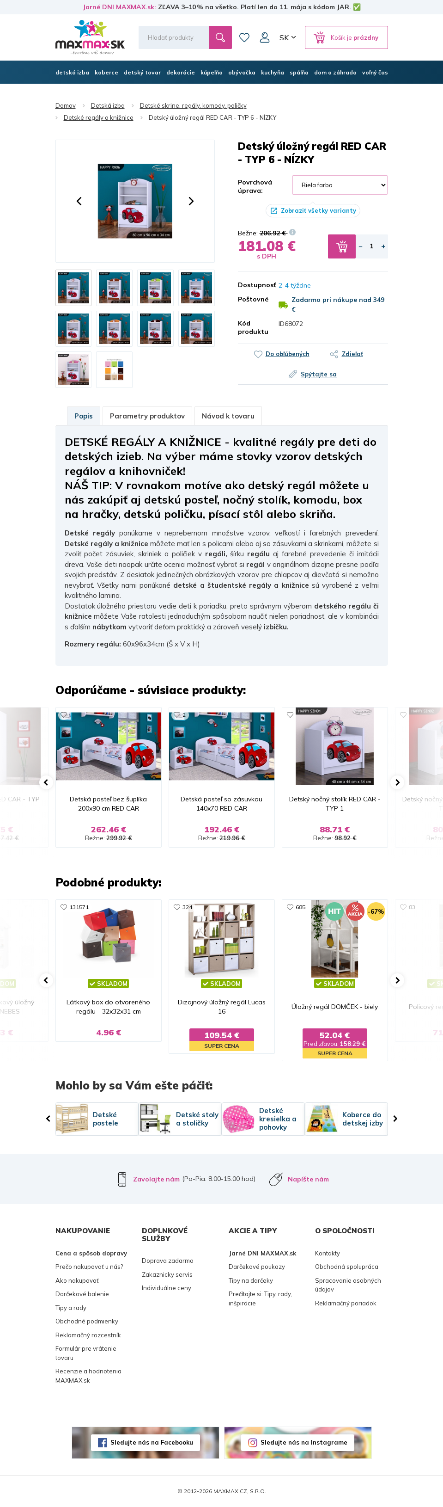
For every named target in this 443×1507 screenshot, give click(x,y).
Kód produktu (251, 327)
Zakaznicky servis (167, 1274)
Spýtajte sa (319, 374)
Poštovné (251, 299)
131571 (79, 907)
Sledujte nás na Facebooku (151, 1442)
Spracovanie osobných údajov (348, 1285)
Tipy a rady (70, 1307)
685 (300, 907)
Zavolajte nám (156, 1179)
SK (284, 37)
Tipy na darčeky (251, 1280)
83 (412, 907)
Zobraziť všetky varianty (318, 210)
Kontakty (327, 1253)
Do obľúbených (287, 353)
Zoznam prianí (244, 37)
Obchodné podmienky (86, 1321)
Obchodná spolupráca (346, 1266)
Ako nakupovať (77, 1280)
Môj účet (265, 37)
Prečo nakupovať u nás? (89, 1266)
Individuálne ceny (166, 1288)
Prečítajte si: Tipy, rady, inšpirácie (260, 1298)
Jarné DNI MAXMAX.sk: (119, 7)
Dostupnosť (251, 285)
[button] (79, 201)
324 (187, 907)
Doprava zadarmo (168, 1260)
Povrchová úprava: (255, 186)
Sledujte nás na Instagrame (304, 1442)
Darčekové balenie (82, 1294)
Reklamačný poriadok (345, 1303)
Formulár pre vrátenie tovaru (85, 1353)
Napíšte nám (308, 1179)
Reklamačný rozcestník (88, 1335)
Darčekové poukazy (257, 1266)
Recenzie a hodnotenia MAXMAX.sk (88, 1375)
